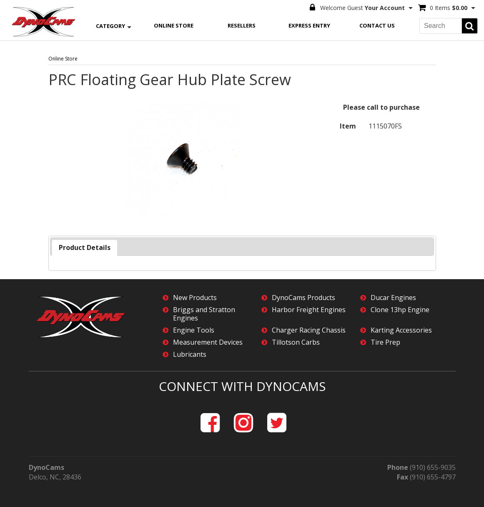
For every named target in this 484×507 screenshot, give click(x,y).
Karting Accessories (401, 330)
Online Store (173, 25)
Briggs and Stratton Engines (204, 314)
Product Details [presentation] (84, 247)
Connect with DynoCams (242, 386)
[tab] (85, 248)
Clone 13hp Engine (400, 310)
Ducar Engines (393, 298)
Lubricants (189, 354)
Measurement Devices (208, 342)
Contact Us (377, 25)
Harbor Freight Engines (309, 310)
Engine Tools (193, 330)
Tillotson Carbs (296, 342)
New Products (195, 298)
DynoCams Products (303, 298)
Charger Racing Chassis (309, 330)
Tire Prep (385, 342)
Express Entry (309, 25)
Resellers (242, 25)
